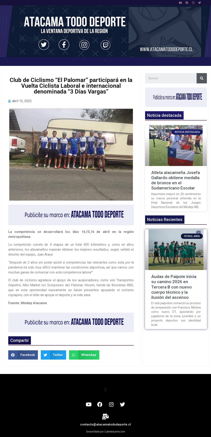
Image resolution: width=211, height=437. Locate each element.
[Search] (202, 78)
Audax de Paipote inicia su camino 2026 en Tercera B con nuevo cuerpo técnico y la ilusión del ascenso (173, 287)
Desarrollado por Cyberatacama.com (105, 431)
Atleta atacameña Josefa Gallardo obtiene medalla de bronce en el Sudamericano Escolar (175, 180)
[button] (105, 60)
